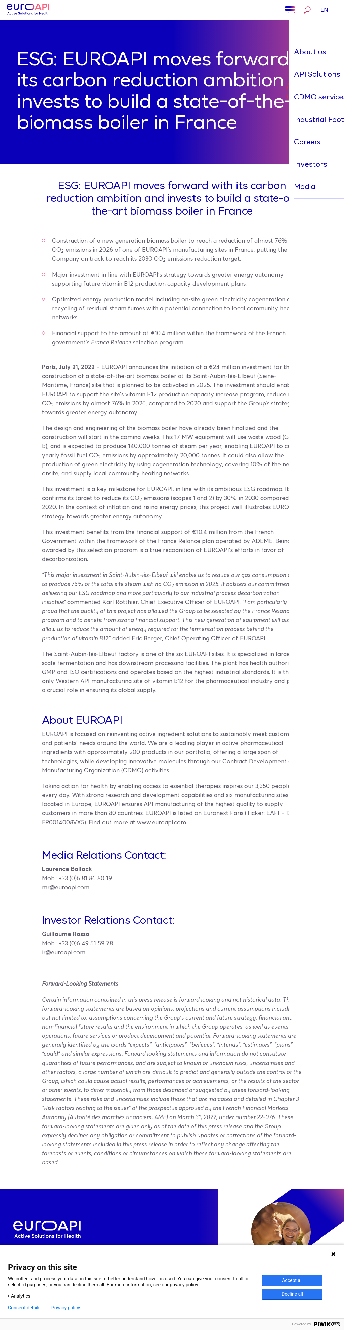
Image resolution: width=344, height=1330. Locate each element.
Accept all (292, 1280)
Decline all (292, 1294)
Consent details (24, 1307)
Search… (307, 10)
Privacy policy (65, 1307)
